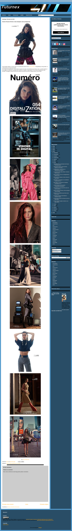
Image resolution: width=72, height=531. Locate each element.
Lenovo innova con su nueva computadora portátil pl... (59, 186)
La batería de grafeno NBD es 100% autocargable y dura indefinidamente (64, 97)
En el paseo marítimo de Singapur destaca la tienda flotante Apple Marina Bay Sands (63, 79)
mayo (55, 204)
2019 (54, 151)
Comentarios (55, 251)
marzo (55, 207)
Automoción (55, 226)
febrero (55, 208)
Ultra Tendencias (26, 459)
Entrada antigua (44, 504)
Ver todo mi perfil (65, 309)
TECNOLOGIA (15, 15)
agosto (55, 159)
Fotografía (55, 235)
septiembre (56, 157)
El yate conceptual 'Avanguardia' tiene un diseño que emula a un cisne (64, 116)
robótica (54, 241)
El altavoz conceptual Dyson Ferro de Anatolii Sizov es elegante (63, 59)
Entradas (54, 249)
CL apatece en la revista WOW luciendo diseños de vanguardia (64, 106)
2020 (54, 149)
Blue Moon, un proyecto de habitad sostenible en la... (61, 183)
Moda (10, 463)
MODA (9, 15)
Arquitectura (55, 223)
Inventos (54, 236)
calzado (54, 228)
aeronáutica (55, 222)
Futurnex (10, 6)
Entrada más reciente (7, 504)
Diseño (7, 463)
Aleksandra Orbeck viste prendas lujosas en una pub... (60, 167)
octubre (55, 155)
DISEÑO (21, 15)
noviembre (56, 154)
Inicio (26, 504)
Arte (53, 225)
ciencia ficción (55, 229)
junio (55, 162)
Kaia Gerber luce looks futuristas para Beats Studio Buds (63, 69)
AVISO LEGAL (6, 524)
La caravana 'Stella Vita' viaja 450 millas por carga (64, 89)
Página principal (56, 292)
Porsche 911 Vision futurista (63, 124)
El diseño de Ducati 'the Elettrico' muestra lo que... (60, 196)
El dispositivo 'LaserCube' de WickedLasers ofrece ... (59, 170)
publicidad (14, 463)
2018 (54, 212)
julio (55, 160)
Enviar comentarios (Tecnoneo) (13, 506)
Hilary (64, 300)
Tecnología (18, 463)
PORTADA (4, 15)
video (54, 243)
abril (55, 205)
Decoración (55, 232)
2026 (54, 146)
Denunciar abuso (56, 288)
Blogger (40, 527)
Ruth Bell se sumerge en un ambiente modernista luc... (61, 180)
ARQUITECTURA (29, 15)
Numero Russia (32, 66)
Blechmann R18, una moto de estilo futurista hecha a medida (64, 134)
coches (54, 231)
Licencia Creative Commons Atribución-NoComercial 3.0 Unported (39, 519)
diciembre (56, 152)
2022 (54, 148)
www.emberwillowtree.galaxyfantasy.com (45, 520)
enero (55, 210)
